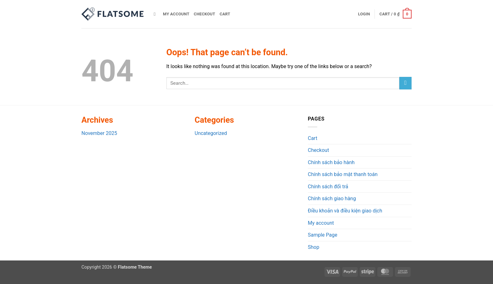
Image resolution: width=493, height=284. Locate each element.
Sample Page (322, 235)
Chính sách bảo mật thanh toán (343, 174)
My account (176, 14)
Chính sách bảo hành (331, 162)
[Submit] (405, 83)
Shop (313, 247)
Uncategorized (211, 133)
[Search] (156, 14)
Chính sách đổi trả (328, 187)
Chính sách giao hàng (332, 198)
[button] (364, 14)
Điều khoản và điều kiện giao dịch (345, 211)
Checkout (204, 14)
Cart (225, 14)
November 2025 (99, 133)
